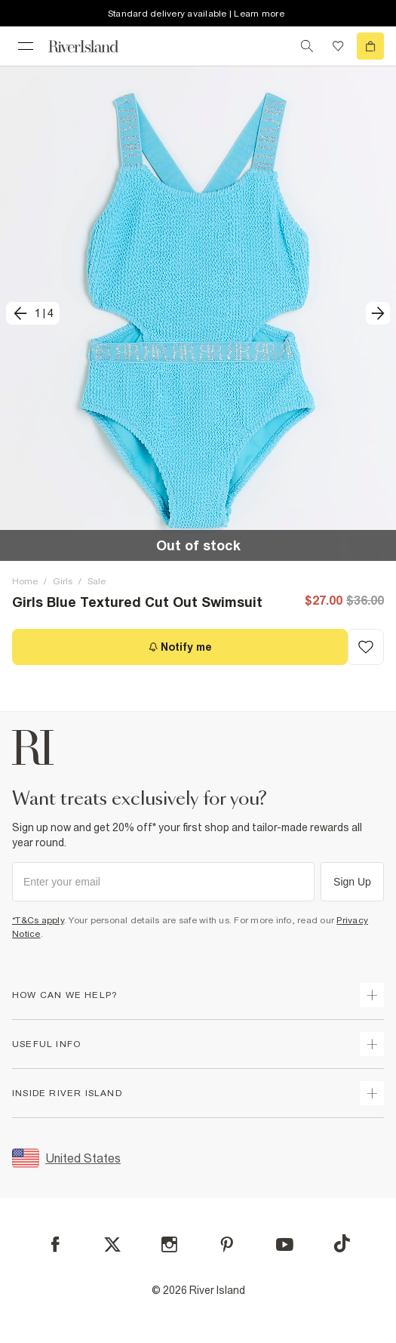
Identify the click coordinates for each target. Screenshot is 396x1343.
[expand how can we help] (372, 995)
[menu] (25, 46)
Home (25, 581)
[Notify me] (180, 647)
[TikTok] (342, 1243)
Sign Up (352, 882)
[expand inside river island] (372, 1093)
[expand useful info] (372, 1044)
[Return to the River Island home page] (93, 46)
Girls (62, 581)
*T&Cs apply (38, 920)
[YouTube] (285, 1244)
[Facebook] (55, 1244)
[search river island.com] (307, 46)
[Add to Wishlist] (366, 647)
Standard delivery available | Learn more (196, 13)
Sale (96, 581)
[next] (378, 313)
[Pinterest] (226, 1244)
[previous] (33, 313)
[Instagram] (169, 1244)
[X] (112, 1244)
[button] (198, 313)
